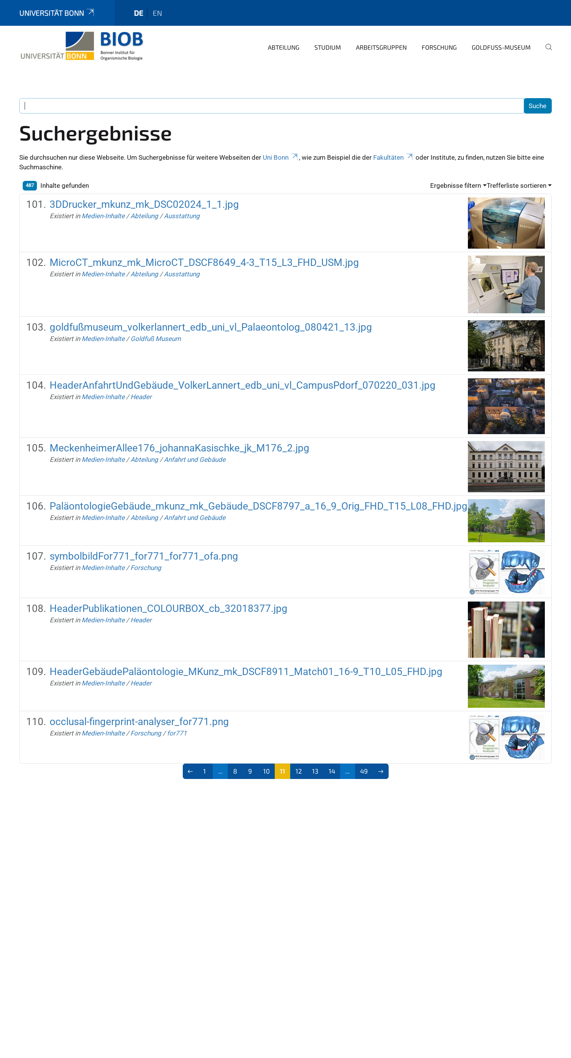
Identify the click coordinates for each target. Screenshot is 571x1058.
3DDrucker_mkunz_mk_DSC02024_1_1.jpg (144, 204)
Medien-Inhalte (103, 216)
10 (266, 771)
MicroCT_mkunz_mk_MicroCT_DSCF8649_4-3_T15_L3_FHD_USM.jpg (204, 262)
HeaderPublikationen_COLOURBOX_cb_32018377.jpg (168, 608)
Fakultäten (393, 157)
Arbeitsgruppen (381, 47)
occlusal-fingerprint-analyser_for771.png (139, 721)
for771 (177, 733)
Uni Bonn (281, 157)
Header (141, 397)
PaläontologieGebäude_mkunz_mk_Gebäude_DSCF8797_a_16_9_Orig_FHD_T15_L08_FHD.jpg (258, 506)
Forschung (439, 47)
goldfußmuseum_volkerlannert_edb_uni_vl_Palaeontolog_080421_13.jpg (211, 327)
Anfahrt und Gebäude (194, 459)
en (157, 12)
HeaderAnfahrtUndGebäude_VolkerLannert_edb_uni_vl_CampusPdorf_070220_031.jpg (243, 385)
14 (332, 771)
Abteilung (283, 47)
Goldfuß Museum (155, 339)
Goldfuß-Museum (501, 47)
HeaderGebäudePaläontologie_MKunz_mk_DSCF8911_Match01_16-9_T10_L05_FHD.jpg (246, 671)
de (138, 12)
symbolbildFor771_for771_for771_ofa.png (144, 556)
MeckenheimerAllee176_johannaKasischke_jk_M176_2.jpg (179, 448)
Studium (327, 47)
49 (364, 771)
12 (299, 771)
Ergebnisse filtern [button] (455, 185)
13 (315, 771)
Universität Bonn (57, 12)
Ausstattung (182, 216)
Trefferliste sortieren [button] (516, 185)
